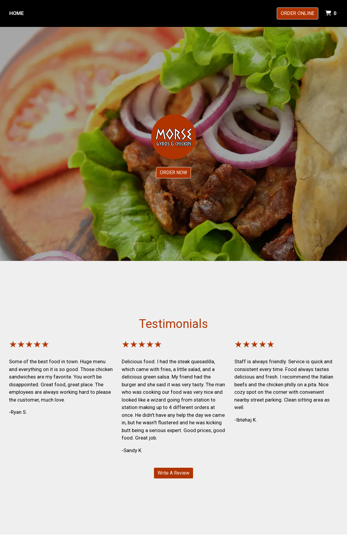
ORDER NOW (173, 172)
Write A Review (173, 473)
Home (16, 13)
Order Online (297, 13)
